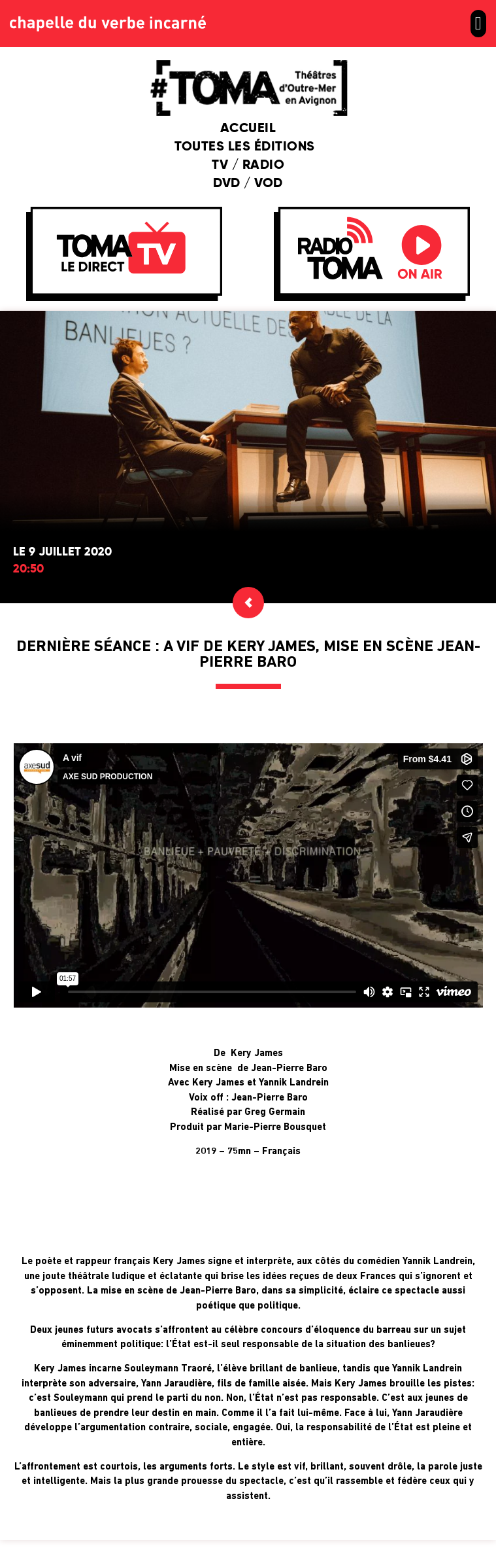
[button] (478, 23)
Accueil (248, 128)
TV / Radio (248, 165)
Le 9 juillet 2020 (62, 552)
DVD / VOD (248, 183)
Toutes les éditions (248, 147)
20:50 (28, 569)
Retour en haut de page (248, 1510)
